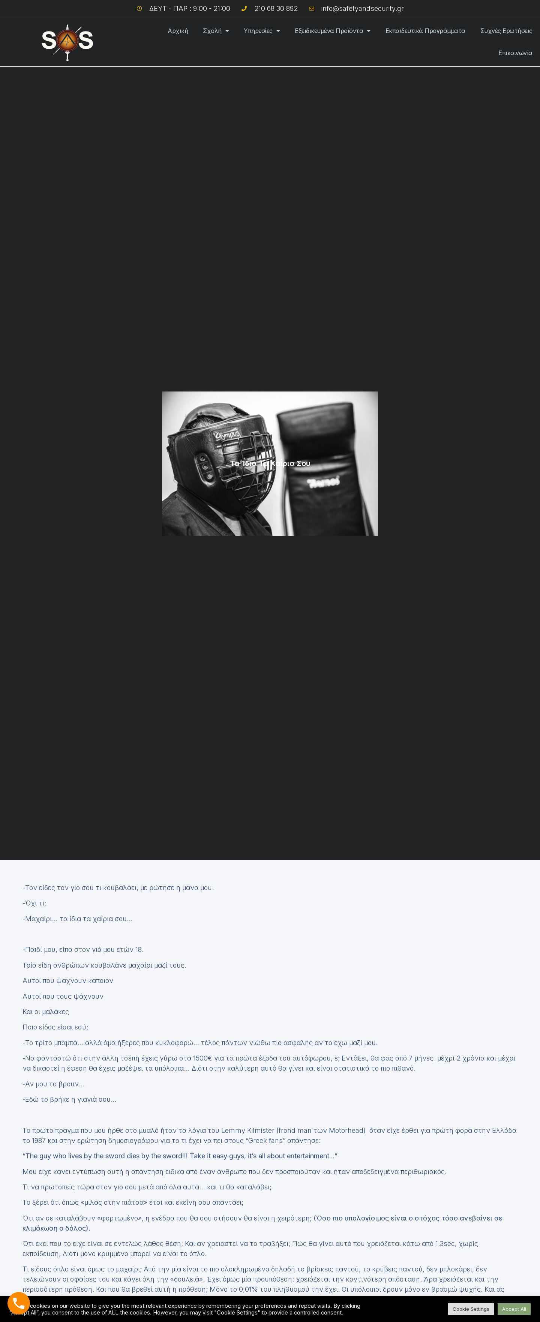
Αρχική (178, 30)
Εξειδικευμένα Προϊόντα (332, 30)
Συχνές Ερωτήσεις (506, 30)
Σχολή (216, 30)
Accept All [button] (514, 1309)
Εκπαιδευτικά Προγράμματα (425, 30)
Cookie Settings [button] (471, 1309)
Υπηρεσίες (262, 30)
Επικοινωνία (515, 53)
